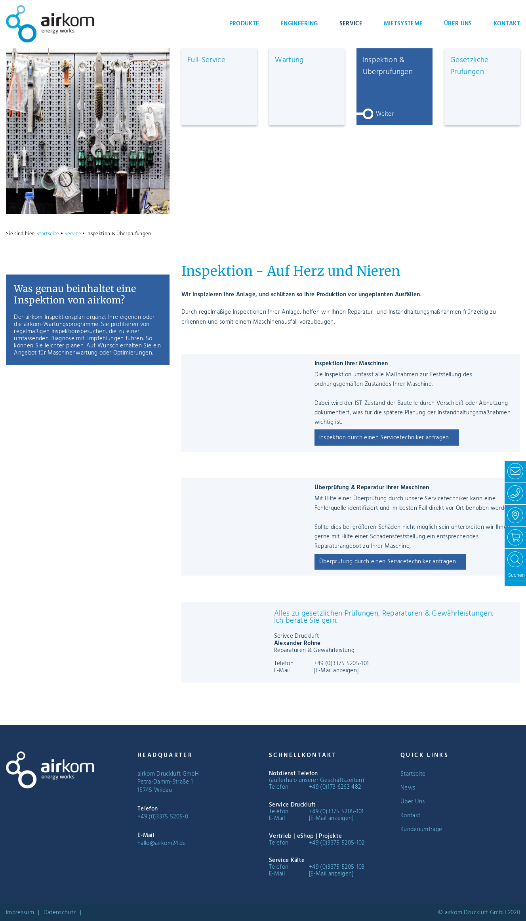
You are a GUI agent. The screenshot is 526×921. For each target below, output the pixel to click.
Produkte (244, 24)
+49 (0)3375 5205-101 (341, 663)
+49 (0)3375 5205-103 (337, 867)
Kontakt (507, 24)
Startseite (47, 234)
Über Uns (458, 24)
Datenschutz (60, 913)
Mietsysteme (403, 24)
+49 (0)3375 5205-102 (337, 843)
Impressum (20, 913)
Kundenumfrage (421, 829)
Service (350, 24)
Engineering (299, 24)
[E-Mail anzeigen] (336, 670)
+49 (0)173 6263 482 (335, 787)
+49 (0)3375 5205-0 (162, 817)
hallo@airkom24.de (161, 843)
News (407, 788)
